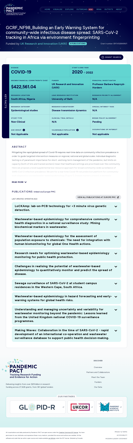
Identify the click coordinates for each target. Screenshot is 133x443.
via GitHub (51, 438)
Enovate (80, 438)
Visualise (57, 9)
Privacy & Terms (121, 432)
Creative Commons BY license (68, 432)
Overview (98, 367)
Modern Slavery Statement (116, 438)
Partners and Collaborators (98, 372)
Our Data (98, 387)
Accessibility (122, 435)
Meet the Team (98, 377)
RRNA (99, 9)
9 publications (78, 44)
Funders (98, 382)
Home (47, 9)
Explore (69, 9)
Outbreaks (84, 9)
